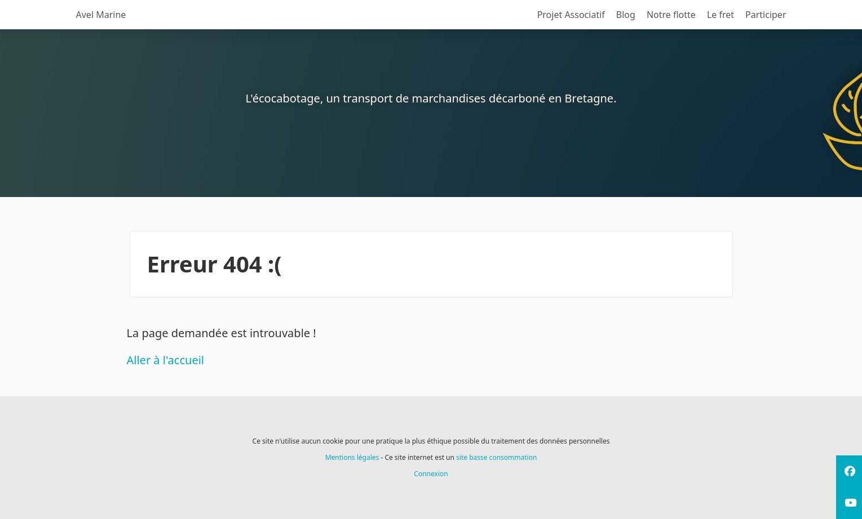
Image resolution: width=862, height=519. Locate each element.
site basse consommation (496, 457)
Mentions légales (352, 457)
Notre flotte (671, 14)
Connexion (431, 473)
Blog (625, 14)
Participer (765, 14)
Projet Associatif (571, 14)
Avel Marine (101, 14)
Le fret (720, 14)
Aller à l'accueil (166, 360)
